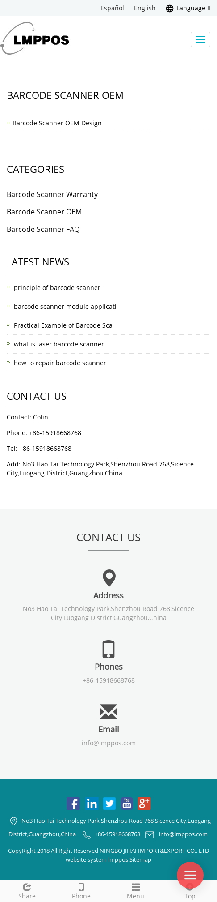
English (145, 8)
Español (112, 8)
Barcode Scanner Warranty (52, 194)
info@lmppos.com (109, 743)
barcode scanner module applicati (65, 306)
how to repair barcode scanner (60, 363)
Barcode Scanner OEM (44, 212)
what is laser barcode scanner (59, 344)
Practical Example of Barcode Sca (63, 325)
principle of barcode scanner (57, 287)
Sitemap (140, 859)
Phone (81, 890)
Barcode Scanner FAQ (43, 229)
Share (27, 890)
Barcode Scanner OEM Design (57, 123)
